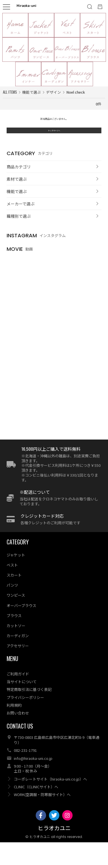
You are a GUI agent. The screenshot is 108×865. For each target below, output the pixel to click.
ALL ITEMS (10, 92)
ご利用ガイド (18, 696)
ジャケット (16, 577)
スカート (14, 597)
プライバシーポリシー (25, 720)
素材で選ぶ (17, 199)
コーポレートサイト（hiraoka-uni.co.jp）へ (50, 801)
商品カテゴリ (19, 187)
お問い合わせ (18, 735)
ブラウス (14, 638)
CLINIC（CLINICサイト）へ (36, 809)
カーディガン (18, 658)
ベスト (12, 587)
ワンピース (16, 618)
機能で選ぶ (17, 211)
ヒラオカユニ (54, 851)
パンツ (12, 608)
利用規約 (14, 728)
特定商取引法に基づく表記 (29, 712)
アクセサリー (18, 668)
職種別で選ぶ (19, 236)
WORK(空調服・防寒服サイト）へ (42, 817)
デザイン (53, 92)
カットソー (16, 648)
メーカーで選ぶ (21, 223)
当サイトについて (22, 704)
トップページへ (54, 147)
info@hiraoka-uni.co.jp (33, 781)
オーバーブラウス (21, 628)
